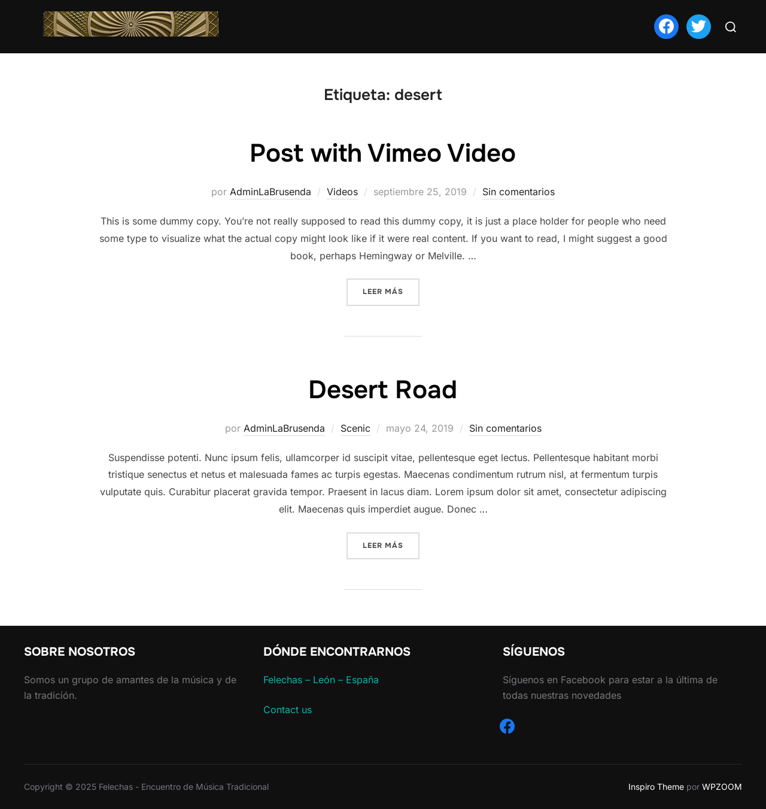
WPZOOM (722, 786)
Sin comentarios (518, 192)
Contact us (287, 710)
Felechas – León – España (321, 680)
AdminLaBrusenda (270, 192)
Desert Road (382, 390)
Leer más (391, 290)
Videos (342, 192)
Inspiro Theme (656, 786)
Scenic (355, 428)
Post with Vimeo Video (383, 153)
